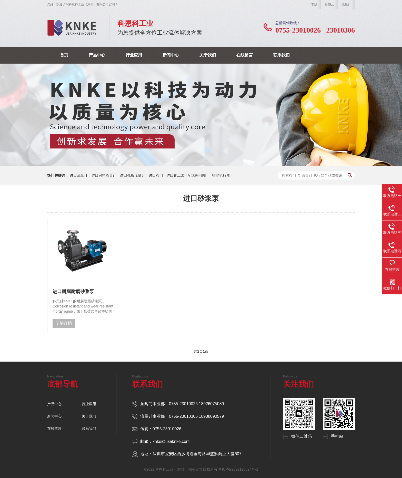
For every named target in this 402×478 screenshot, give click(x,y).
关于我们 (207, 55)
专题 (314, 4)
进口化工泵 (175, 175)
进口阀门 (156, 175)
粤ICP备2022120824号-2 (238, 469)
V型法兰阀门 (198, 175)
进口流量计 (79, 175)
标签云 (329, 4)
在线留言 (244, 55)
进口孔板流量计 (132, 175)
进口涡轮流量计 (103, 175)
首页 (64, 55)
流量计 (346, 4)
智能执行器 (221, 175)
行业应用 (134, 55)
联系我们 (281, 55)
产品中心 (97, 55)
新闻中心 (171, 55)
